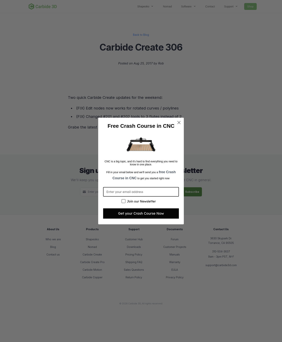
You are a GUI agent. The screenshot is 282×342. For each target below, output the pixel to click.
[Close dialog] (179, 122)
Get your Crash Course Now (141, 213)
